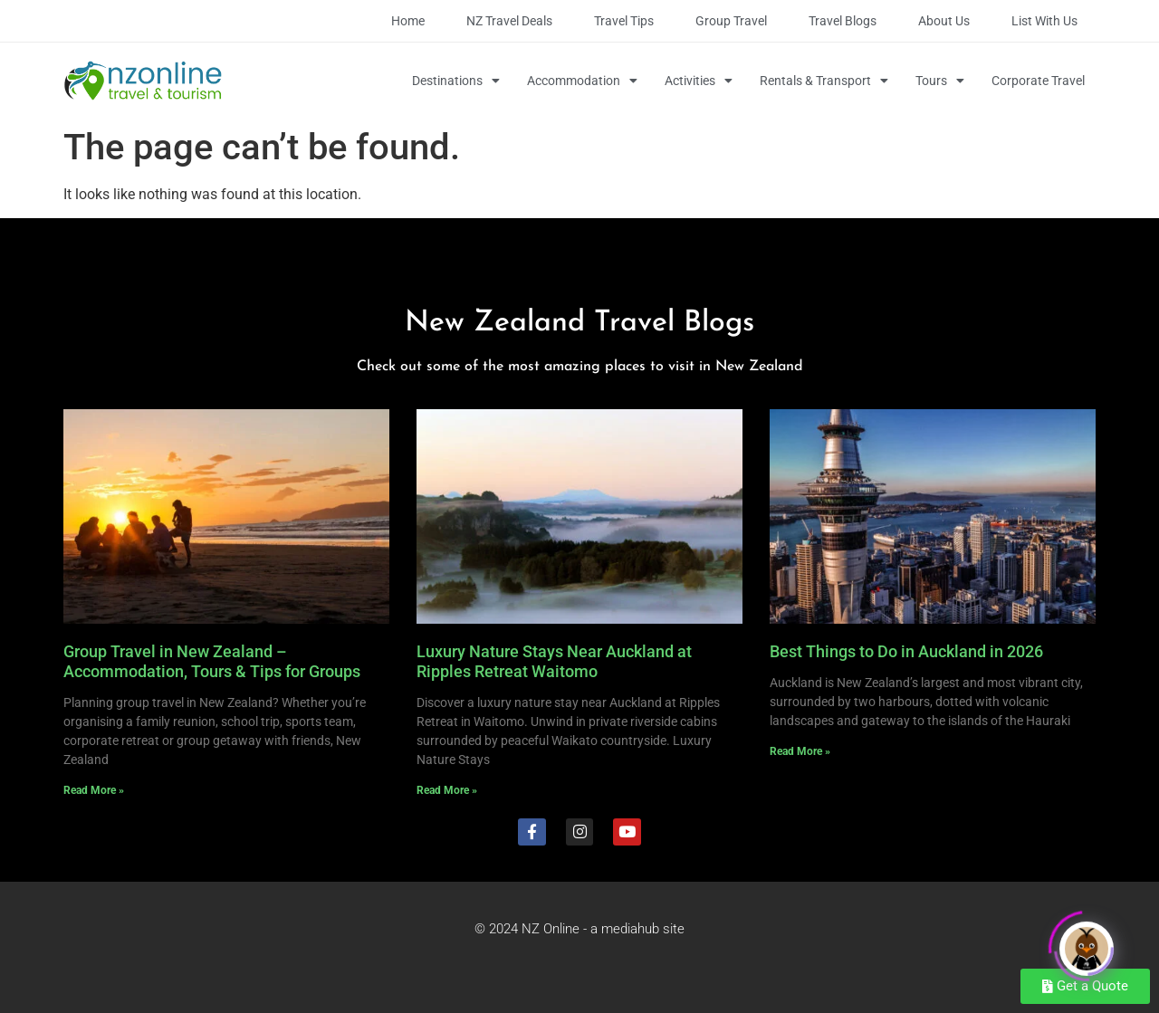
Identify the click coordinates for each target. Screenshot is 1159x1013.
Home (408, 21)
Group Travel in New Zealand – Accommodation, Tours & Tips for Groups (211, 661)
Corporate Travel (1038, 80)
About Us (944, 21)
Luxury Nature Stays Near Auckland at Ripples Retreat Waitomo (554, 661)
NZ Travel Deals (509, 21)
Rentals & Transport (824, 80)
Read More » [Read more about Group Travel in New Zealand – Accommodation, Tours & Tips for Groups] (93, 790)
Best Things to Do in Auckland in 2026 (906, 651)
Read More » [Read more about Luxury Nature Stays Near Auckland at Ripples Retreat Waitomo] (447, 790)
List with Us (1044, 21)
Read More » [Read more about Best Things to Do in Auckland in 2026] (800, 751)
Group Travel (731, 21)
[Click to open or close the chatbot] (1086, 942)
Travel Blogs (842, 21)
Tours (939, 80)
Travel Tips (624, 21)
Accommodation (582, 80)
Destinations (456, 80)
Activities (699, 80)
